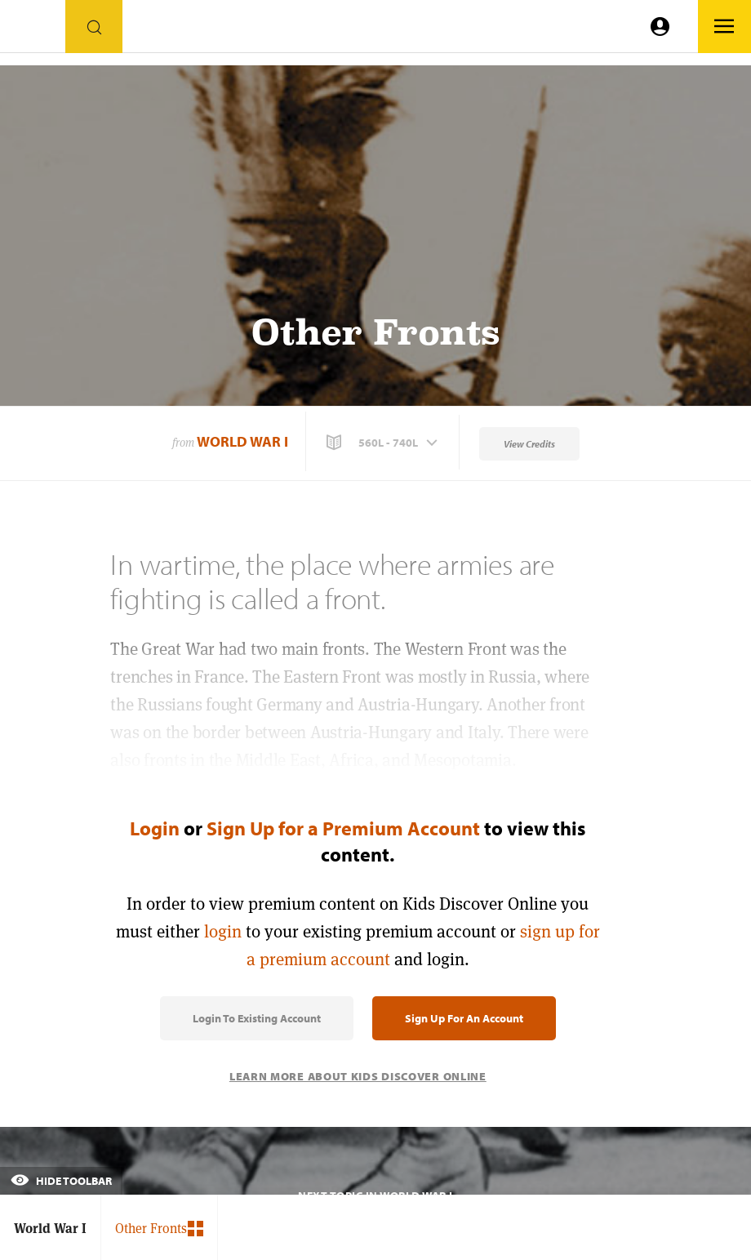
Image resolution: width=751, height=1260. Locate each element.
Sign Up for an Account (464, 1018)
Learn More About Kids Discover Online (358, 1076)
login (223, 931)
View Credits (529, 444)
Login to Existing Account (257, 1018)
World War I (242, 441)
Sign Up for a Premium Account (343, 828)
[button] (384, 442)
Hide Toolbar (61, 1180)
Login (155, 828)
